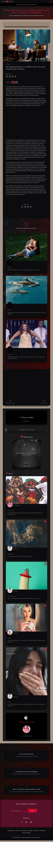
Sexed (9, 638)
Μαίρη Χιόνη (15, 633)
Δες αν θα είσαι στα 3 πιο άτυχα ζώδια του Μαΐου (19, 556)
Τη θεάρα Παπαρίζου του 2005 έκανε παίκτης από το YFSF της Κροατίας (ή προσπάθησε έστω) (26, 357)
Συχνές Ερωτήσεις (11, 830)
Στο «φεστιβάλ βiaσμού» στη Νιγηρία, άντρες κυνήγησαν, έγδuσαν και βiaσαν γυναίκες (25, 513)
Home (10, 15)
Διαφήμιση (30, 830)
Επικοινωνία (18, 830)
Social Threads (11, 510)
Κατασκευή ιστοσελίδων (26, 837)
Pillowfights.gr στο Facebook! (26, 429)
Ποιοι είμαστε (36, 830)
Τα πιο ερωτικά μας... (26, 754)
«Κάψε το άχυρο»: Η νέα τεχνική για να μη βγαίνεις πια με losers (23, 269)
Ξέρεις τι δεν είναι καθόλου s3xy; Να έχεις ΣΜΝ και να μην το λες (23, 598)
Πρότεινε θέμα (24, 830)
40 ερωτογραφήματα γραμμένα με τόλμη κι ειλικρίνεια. (26, 756)
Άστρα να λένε (11, 554)
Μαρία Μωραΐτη (16, 505)
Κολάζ (8, 64)
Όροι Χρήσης (42, 830)
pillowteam (15, 549)
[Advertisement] (26, 384)
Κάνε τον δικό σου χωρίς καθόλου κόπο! (26, 789)
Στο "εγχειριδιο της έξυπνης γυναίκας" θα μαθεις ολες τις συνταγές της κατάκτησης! (26, 791)
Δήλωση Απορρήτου (26, 832)
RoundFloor (38, 837)
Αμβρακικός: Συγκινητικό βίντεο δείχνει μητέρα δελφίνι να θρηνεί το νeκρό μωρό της (26, 313)
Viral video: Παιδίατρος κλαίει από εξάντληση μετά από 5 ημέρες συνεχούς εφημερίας (26, 704)
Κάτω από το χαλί (11, 596)
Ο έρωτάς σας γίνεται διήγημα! (26, 771)
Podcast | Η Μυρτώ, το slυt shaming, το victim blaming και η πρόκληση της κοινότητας (26, 641)
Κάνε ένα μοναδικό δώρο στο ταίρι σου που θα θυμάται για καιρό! (26, 774)
